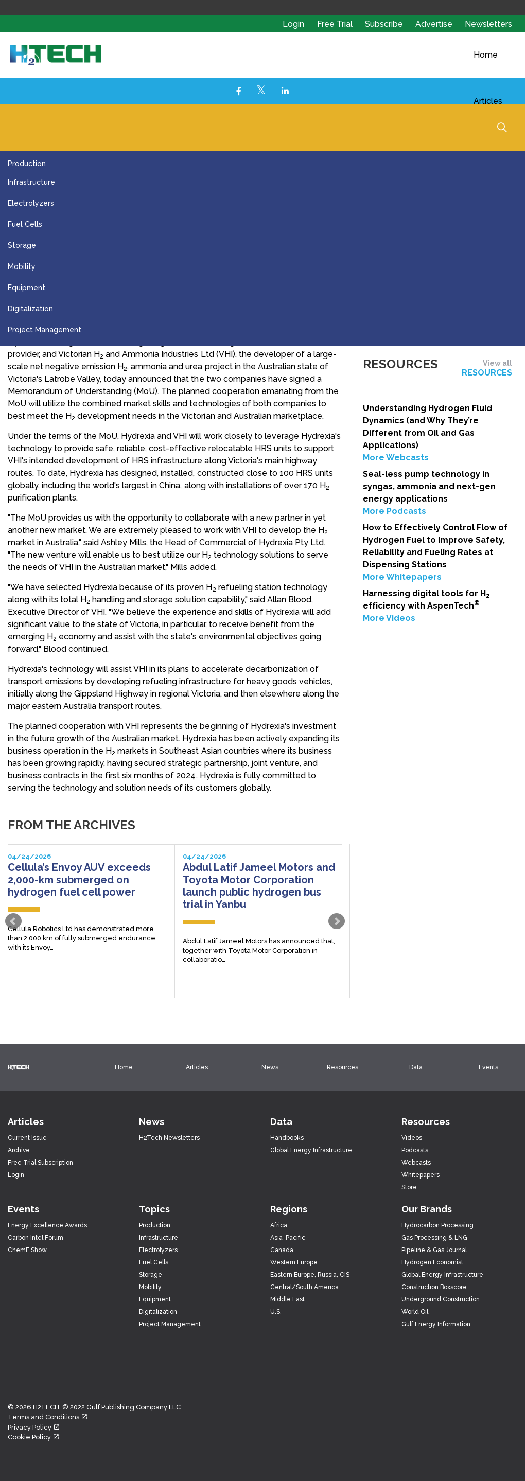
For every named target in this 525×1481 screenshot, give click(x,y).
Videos (411, 1137)
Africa (278, 1225)
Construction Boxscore (434, 1287)
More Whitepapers (402, 577)
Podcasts (414, 1150)
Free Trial (336, 24)
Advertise (434, 24)
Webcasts (416, 1162)
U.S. (276, 1311)
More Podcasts (394, 511)
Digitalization (30, 309)
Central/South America (304, 1287)
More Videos (389, 618)
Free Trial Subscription (40, 1162)
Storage (22, 245)
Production (27, 163)
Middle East (287, 1299)
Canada (281, 1250)
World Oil (414, 1311)
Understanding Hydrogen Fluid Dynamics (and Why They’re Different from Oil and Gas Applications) (427, 426)
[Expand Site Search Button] (501, 127)
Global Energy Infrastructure (311, 1150)
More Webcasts (396, 457)
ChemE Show (27, 1250)
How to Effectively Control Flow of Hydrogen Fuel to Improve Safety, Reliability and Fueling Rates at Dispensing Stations (435, 546)
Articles (488, 101)
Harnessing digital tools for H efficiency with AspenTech (426, 599)
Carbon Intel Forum (35, 1237)
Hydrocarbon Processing (437, 1225)
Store (409, 1187)
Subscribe (385, 24)
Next (336, 921)
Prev (13, 921)
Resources (342, 1067)
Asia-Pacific (287, 1237)
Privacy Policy (33, 1427)
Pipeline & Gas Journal (434, 1250)
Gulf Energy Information (435, 1324)
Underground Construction (440, 1299)
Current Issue (27, 1137)
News (269, 1067)
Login (293, 24)
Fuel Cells (25, 224)
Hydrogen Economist (432, 1262)
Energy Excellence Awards (47, 1225)
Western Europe (294, 1262)
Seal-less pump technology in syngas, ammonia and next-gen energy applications (429, 486)
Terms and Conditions (47, 1417)
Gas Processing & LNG (434, 1237)
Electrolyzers (31, 203)
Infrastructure (31, 182)
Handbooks (287, 1137)
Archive (19, 1150)
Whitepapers (420, 1175)
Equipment (26, 287)
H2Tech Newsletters (169, 1137)
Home (486, 55)
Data (416, 1067)
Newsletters (488, 24)
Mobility (22, 266)
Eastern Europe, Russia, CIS (309, 1274)
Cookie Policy (33, 1437)
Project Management (44, 330)
